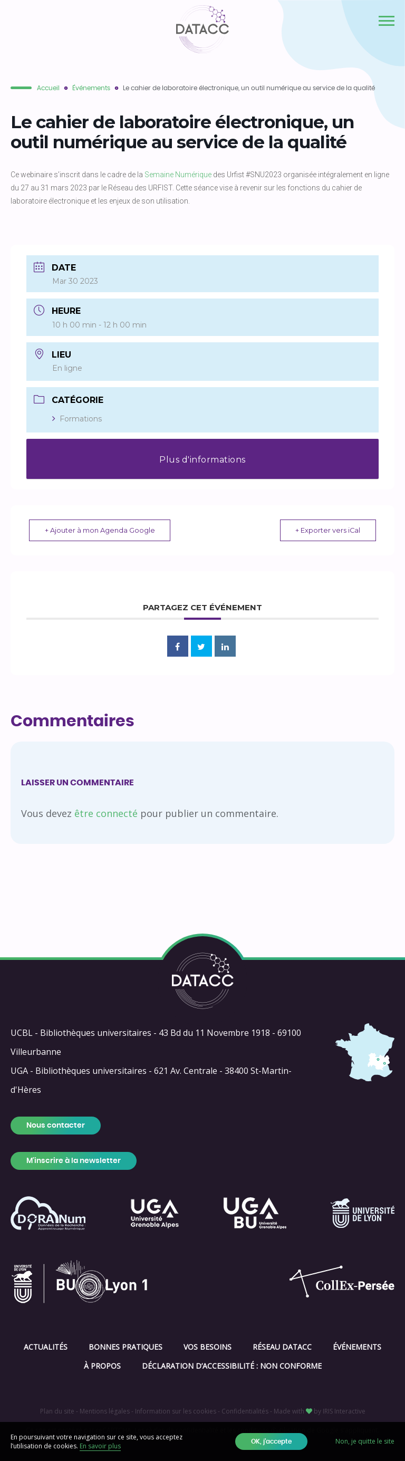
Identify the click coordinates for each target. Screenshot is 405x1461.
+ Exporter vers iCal (325, 530)
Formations (77, 419)
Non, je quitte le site (364, 1441)
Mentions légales (105, 1411)
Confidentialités (244, 1411)
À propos (102, 1366)
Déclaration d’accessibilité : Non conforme (232, 1366)
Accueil (48, 88)
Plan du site (57, 1411)
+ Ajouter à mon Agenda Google (102, 530)
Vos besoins (208, 1347)
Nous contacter (55, 1125)
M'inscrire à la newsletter (73, 1161)
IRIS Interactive (344, 1411)
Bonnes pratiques (125, 1347)
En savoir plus (100, 1445)
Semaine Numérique (177, 174)
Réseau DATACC (282, 1347)
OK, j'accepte (271, 1441)
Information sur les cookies (175, 1411)
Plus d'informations (202, 460)
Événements (91, 88)
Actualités (46, 1347)
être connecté (106, 813)
